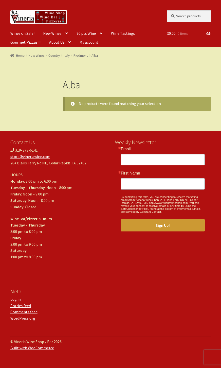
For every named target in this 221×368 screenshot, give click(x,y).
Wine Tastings (123, 33)
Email (126, 149)
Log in (15, 299)
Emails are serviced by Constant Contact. (161, 210)
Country (54, 55)
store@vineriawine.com (30, 156)
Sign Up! (163, 225)
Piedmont (81, 55)
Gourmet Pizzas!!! (25, 42)
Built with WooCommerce (32, 347)
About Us (56, 42)
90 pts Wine (86, 33)
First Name (130, 173)
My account (88, 42)
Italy (67, 55)
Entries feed (20, 305)
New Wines (52, 33)
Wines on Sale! (22, 33)
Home (20, 55)
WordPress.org (22, 318)
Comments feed (23, 311)
